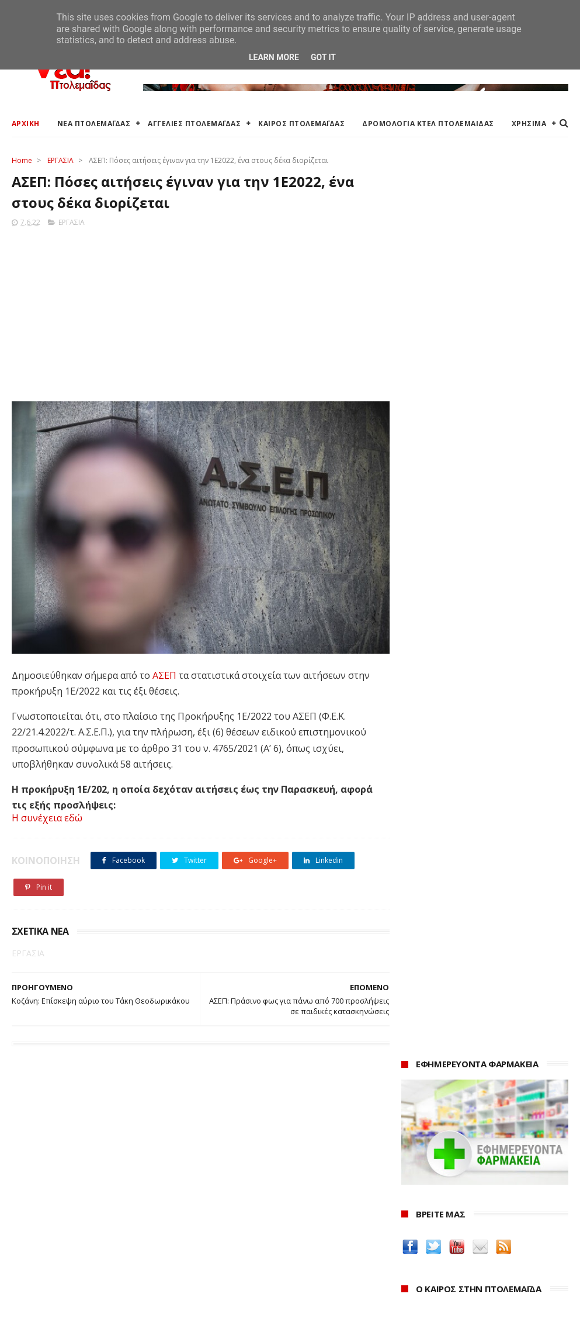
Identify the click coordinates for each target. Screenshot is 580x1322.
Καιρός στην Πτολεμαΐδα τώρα (69, 1176)
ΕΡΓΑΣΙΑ (60, 160)
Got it (323, 57)
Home (22, 160)
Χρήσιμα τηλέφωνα (48, 1273)
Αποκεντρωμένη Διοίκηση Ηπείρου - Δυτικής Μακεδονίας (286, 1223)
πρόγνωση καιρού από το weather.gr (489, 517)
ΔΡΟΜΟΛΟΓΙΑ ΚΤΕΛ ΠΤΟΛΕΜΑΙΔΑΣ (428, 124)
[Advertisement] (197, 311)
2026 (413, 1162)
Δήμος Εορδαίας (231, 1162)
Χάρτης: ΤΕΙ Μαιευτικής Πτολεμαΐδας (81, 1259)
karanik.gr (423, 989)
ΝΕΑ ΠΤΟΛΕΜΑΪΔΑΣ (94, 124)
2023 (413, 1210)
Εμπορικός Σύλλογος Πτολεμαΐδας (267, 1255)
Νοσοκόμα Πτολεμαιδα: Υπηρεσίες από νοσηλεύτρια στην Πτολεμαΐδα (479, 1060)
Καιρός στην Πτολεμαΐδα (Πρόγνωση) (83, 1162)
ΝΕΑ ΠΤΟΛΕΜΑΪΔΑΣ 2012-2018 (67, 1307)
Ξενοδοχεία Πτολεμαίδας (60, 1231)
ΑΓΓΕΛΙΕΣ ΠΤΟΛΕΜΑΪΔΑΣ (194, 124)
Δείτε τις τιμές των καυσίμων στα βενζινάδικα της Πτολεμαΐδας (476, 900)
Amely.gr (420, 961)
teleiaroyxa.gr (431, 975)
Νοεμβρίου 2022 (445, 1256)
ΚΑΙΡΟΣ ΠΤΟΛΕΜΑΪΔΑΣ (301, 124)
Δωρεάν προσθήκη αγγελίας (65, 1204)
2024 (413, 1194)
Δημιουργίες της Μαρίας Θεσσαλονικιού (454, 1022)
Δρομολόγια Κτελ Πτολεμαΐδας (71, 1218)
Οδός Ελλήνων (432, 1003)
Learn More (274, 57)
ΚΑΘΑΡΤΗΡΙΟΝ (431, 1041)
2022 (413, 1226)
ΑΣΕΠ (164, 671)
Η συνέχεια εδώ (47, 818)
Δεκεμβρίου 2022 (446, 1239)
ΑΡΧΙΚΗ (26, 124)
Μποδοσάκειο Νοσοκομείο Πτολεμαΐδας (279, 1241)
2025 (413, 1178)
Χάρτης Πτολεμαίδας (50, 1245)
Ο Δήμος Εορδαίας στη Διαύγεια (262, 1176)
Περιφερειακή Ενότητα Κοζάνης (260, 1190)
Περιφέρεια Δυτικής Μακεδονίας (262, 1204)
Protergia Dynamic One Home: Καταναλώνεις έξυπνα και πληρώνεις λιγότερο (471, 581)
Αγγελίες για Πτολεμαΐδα (59, 1190)
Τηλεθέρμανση (229, 1269)
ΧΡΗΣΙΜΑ (529, 124)
